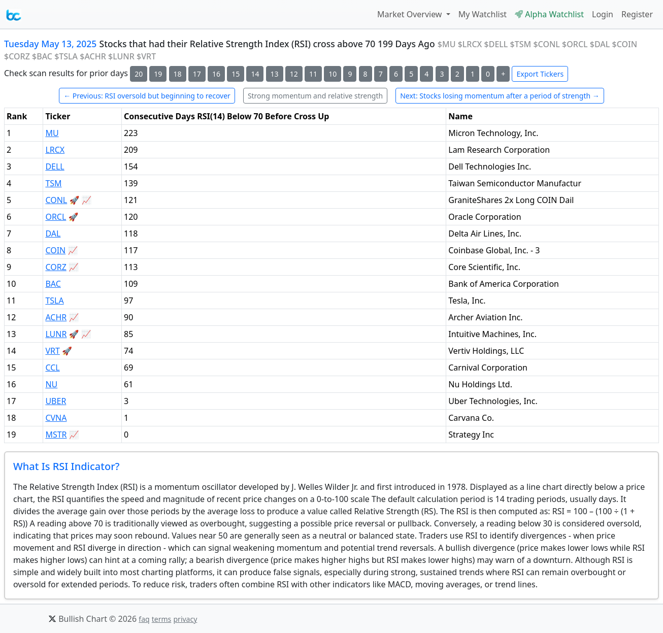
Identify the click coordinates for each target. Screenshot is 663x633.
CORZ (55, 267)
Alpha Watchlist (549, 14)
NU (51, 384)
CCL (52, 367)
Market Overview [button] (410, 14)
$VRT (146, 56)
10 (332, 74)
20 (139, 74)
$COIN (625, 44)
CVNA (56, 417)
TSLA (54, 300)
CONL (56, 200)
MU (51, 133)
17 (197, 74)
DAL (52, 233)
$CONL (546, 44)
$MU (447, 44)
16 (216, 74)
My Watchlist (482, 14)
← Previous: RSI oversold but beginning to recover (146, 96)
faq (144, 619)
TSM (53, 183)
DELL (54, 166)
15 (235, 74)
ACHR (56, 317)
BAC (52, 283)
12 (294, 74)
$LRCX (470, 44)
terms (162, 619)
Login (602, 14)
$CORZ (17, 56)
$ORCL (575, 44)
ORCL (55, 216)
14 (255, 74)
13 (275, 74)
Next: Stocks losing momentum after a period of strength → (500, 96)
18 (178, 74)
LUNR (56, 334)
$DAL (600, 44)
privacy (185, 619)
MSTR (56, 434)
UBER (55, 401)
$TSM (521, 44)
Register (637, 14)
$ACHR (93, 56)
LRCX (54, 149)
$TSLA (66, 56)
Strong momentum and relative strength (315, 96)
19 (158, 74)
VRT (52, 350)
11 (313, 74)
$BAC (42, 56)
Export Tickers (539, 74)
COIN (55, 250)
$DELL (496, 44)
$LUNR (121, 56)
